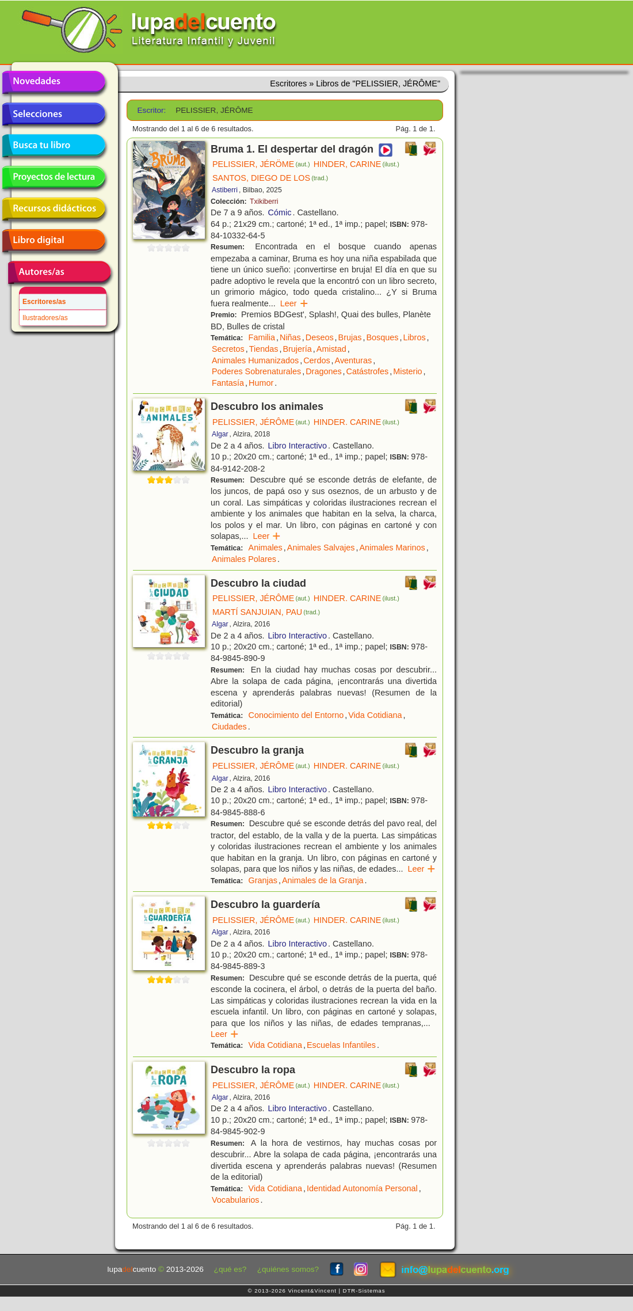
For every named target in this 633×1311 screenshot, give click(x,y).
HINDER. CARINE (356, 422)
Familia (262, 337)
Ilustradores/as (45, 318)
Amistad (331, 349)
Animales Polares (244, 559)
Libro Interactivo (297, 445)
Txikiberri (264, 201)
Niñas (290, 337)
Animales (266, 547)
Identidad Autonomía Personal (362, 1188)
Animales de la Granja (323, 880)
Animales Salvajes (321, 547)
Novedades (53, 82)
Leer (294, 303)
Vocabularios (235, 1199)
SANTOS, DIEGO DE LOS (270, 178)
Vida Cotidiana (375, 715)
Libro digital (53, 240)
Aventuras (353, 360)
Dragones (323, 371)
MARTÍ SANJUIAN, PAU (266, 612)
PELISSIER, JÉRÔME (261, 422)
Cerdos (316, 360)
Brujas (350, 337)
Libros (414, 337)
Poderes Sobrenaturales (256, 371)
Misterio (407, 371)
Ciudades (229, 726)
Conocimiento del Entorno (296, 715)
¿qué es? (230, 1269)
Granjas (263, 880)
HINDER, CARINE (356, 164)
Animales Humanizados (255, 360)
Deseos (320, 337)
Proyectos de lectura (53, 177)
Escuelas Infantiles (341, 1045)
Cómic (280, 212)
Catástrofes (367, 371)
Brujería (297, 349)
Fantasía (228, 382)
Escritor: (152, 110)
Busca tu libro (53, 145)
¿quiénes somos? (288, 1269)
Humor (261, 382)
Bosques (382, 337)
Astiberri (225, 190)
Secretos (228, 349)
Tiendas (264, 349)
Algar (220, 434)
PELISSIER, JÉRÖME (261, 164)
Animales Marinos (392, 547)
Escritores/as (44, 302)
